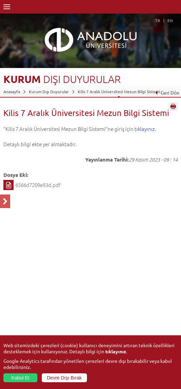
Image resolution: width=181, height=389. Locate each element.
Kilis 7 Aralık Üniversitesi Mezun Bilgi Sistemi (119, 91)
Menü (7, 7)
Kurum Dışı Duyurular (49, 91)
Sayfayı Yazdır (173, 106)
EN (170, 20)
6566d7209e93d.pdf (38, 184)
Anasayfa (11, 91)
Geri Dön (167, 92)
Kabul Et (21, 377)
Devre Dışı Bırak (64, 377)
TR (157, 20)
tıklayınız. (145, 128)
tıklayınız (115, 351)
